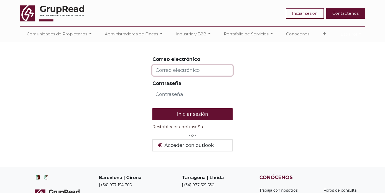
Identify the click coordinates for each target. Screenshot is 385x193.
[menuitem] (297, 34)
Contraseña (166, 83)
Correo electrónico (176, 59)
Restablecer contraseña (177, 126)
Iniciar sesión (305, 13)
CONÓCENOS (276, 177)
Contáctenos (345, 13)
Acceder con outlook (185, 145)
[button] (324, 34)
